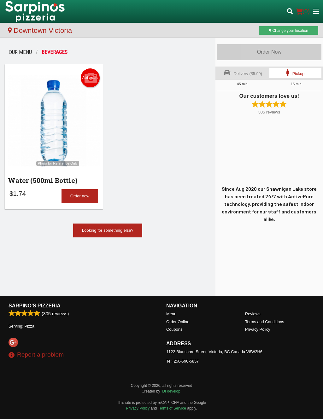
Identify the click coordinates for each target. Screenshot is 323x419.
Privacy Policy (257, 329)
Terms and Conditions (264, 321)
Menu (171, 313)
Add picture (90, 77)
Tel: (182, 361)
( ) (303, 11)
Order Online (177, 321)
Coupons (174, 329)
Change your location (288, 30)
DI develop (171, 391)
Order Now (269, 52)
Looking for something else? (107, 230)
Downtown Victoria (40, 30)
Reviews (252, 313)
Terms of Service (172, 408)
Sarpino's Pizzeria (35, 305)
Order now (80, 196)
